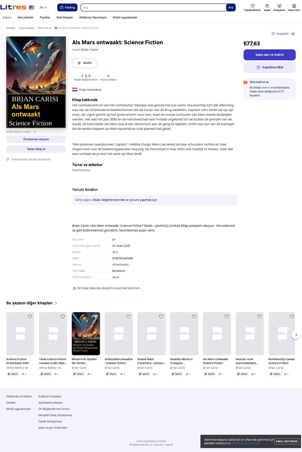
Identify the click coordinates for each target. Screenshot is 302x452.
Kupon (7, 17)
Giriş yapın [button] (83, 200)
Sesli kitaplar (64, 17)
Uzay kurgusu (81, 170)
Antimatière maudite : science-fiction (119, 361)
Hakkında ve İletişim (19, 396)
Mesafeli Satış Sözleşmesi (55, 415)
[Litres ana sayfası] (17, 7)
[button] (85, 77)
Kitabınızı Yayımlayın (92, 17)
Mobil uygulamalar (125, 17)
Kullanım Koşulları (50, 396)
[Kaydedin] (30, 316)
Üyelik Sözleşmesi (50, 421)
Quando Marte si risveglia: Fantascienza (181, 361)
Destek (10, 402)
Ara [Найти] (230, 7)
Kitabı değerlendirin (85, 79)
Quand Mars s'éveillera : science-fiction (151, 361)
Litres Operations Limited (151, 441)
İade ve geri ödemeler (52, 427)
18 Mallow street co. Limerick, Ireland (151, 444)
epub (115, 277)
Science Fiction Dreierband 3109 (17, 361)
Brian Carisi (79, 368)
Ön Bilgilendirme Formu (54, 409)
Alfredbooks (120, 264)
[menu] (43, 7)
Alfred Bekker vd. (17, 368)
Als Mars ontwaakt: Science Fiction (215, 361)
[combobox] (153, 7)
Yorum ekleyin (108, 79)
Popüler (45, 17)
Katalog (67, 7)
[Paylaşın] (293, 38)
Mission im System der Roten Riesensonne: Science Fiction (84, 361)
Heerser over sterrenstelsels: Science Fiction (246, 361)
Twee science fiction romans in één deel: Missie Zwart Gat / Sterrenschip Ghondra (52, 361)
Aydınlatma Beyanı (50, 402)
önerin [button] (266, 92)
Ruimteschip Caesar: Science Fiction (282, 361)
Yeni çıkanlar (25, 17)
